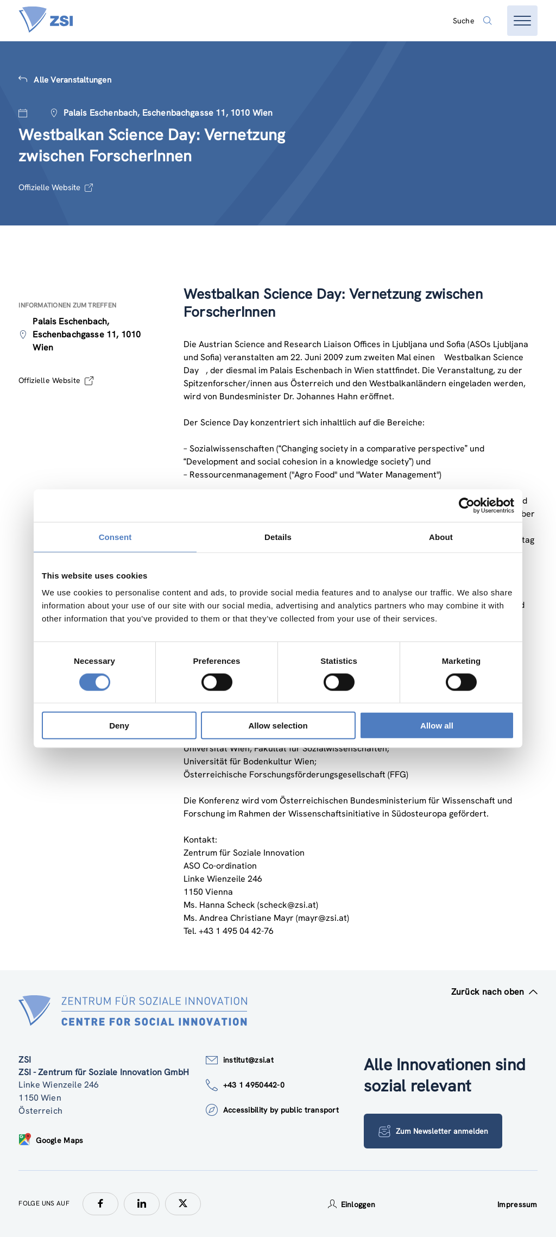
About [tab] (441, 536)
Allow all (436, 725)
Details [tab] (278, 536)
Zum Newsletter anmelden (433, 1131)
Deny (119, 725)
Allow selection (277, 725)
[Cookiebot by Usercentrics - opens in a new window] (466, 505)
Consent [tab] (115, 536)
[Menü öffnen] (522, 20)
